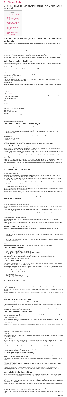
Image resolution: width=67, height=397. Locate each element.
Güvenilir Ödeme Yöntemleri (12, 23)
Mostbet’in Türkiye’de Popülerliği (13, 18)
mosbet (10, 93)
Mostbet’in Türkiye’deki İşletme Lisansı (14, 34)
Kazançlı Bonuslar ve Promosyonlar (13, 22)
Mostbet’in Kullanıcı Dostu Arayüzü (13, 19)
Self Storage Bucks (12, 2)
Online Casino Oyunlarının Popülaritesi (14, 14)
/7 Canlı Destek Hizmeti (11, 24)
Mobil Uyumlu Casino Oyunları (12, 26)
